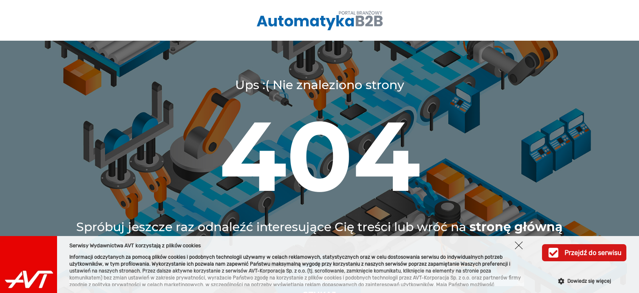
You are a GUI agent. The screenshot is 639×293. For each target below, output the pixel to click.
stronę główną (516, 226)
